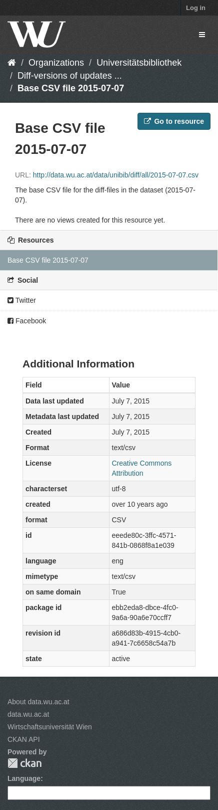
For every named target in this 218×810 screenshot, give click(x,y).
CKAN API (24, 739)
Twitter (22, 300)
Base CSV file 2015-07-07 (71, 88)
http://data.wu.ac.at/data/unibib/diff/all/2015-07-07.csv (115, 175)
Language (24, 778)
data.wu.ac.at (28, 714)
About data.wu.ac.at (39, 702)
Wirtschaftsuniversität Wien (50, 727)
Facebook (27, 321)
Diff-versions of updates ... (70, 76)
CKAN (25, 763)
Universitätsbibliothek (139, 63)
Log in (196, 8)
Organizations (56, 63)
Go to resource (174, 121)
